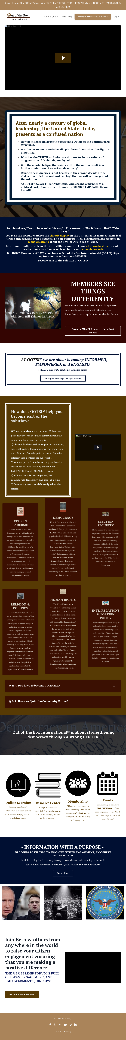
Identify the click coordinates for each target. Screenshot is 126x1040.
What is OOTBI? (51, 17)
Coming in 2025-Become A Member (93, 17)
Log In (116, 17)
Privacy (67, 1033)
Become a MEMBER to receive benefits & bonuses (93, 332)
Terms (58, 1033)
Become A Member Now (22, 996)
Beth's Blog (67, 17)
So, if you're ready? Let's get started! (63, 379)
